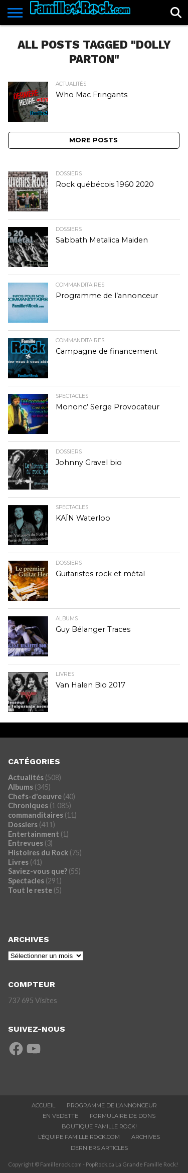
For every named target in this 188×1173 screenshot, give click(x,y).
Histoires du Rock (38, 852)
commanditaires (35, 815)
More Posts (93, 140)
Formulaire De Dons (122, 1115)
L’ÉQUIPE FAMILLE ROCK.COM (79, 1136)
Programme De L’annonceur (112, 1105)
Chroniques (28, 805)
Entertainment (33, 834)
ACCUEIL (43, 1105)
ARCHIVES (145, 1136)
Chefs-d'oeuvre (35, 796)
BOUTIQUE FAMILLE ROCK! (99, 1126)
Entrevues (25, 843)
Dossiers (23, 824)
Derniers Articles (99, 1147)
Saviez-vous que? (37, 871)
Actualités (26, 777)
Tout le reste (30, 890)
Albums (20, 787)
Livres (18, 862)
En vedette (60, 1115)
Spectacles (26, 880)
